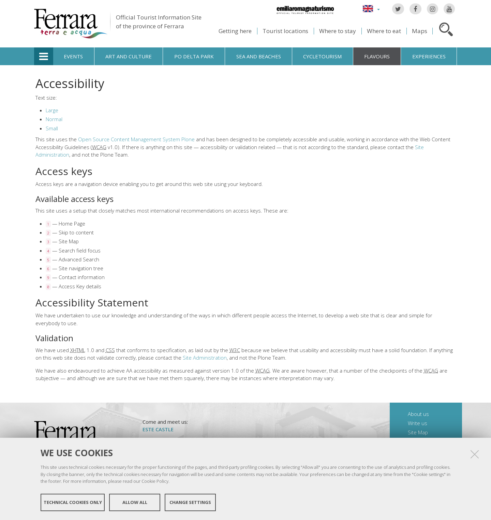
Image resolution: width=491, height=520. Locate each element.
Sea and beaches (258, 56)
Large (52, 110)
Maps (419, 31)
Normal (54, 119)
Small (52, 128)
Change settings (190, 502)
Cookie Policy (155, 481)
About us (418, 413)
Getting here (235, 31)
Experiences (429, 56)
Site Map (418, 432)
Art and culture (128, 56)
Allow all (134, 502)
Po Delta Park (194, 56)
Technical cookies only (73, 502)
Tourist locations (285, 31)
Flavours (377, 56)
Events (73, 56)
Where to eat (384, 31)
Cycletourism (322, 56)
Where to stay (337, 31)
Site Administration (205, 357)
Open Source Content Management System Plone (136, 139)
